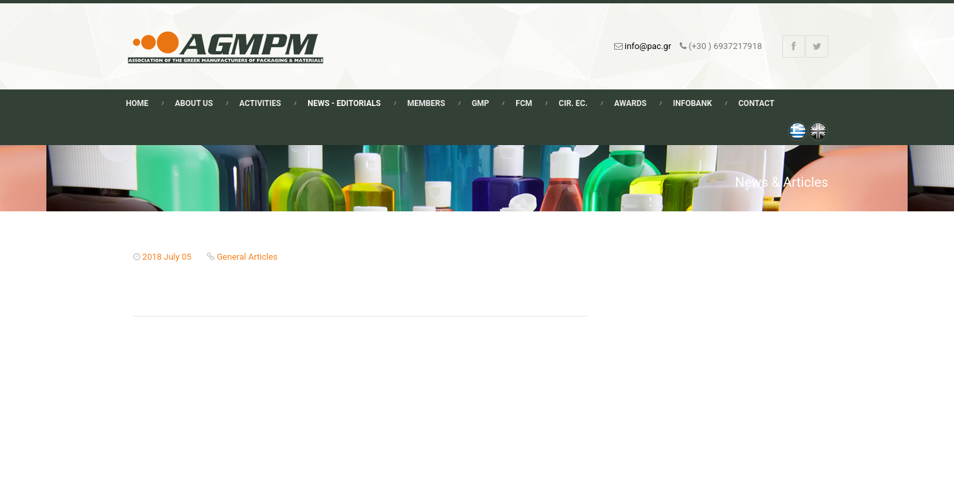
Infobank (692, 103)
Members (426, 103)
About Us (194, 103)
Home (137, 103)
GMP (480, 103)
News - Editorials (343, 103)
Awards (630, 103)
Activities (260, 103)
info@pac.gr (648, 46)
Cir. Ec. (573, 103)
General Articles (247, 257)
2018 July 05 (166, 257)
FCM (523, 103)
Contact (756, 103)
